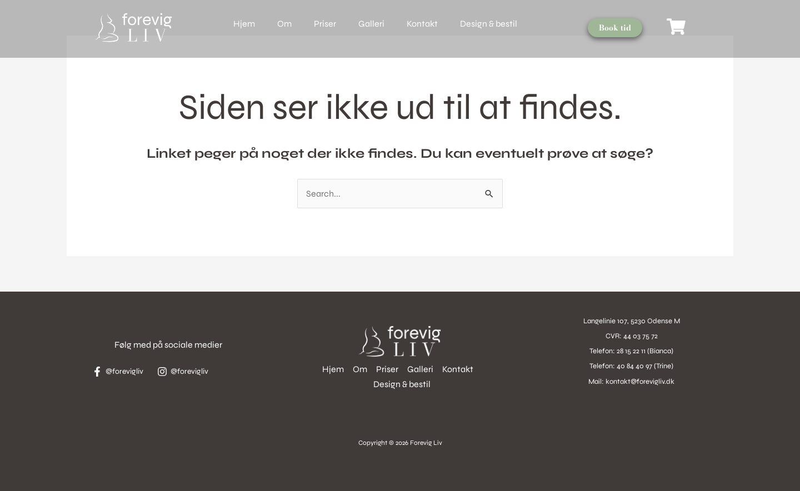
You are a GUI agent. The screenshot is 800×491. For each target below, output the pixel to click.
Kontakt (422, 23)
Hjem (244, 23)
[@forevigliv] (121, 372)
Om (284, 23)
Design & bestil (488, 23)
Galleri (371, 23)
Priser (325, 23)
